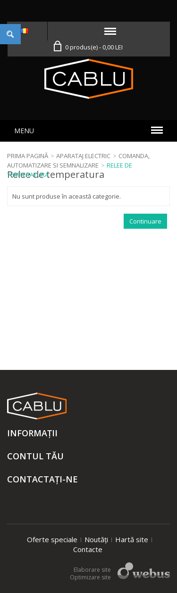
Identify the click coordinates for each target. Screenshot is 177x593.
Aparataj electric (83, 156)
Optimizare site (90, 577)
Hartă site (131, 539)
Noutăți (96, 539)
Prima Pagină (27, 156)
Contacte (87, 549)
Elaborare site (92, 570)
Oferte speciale (52, 539)
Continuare (145, 221)
